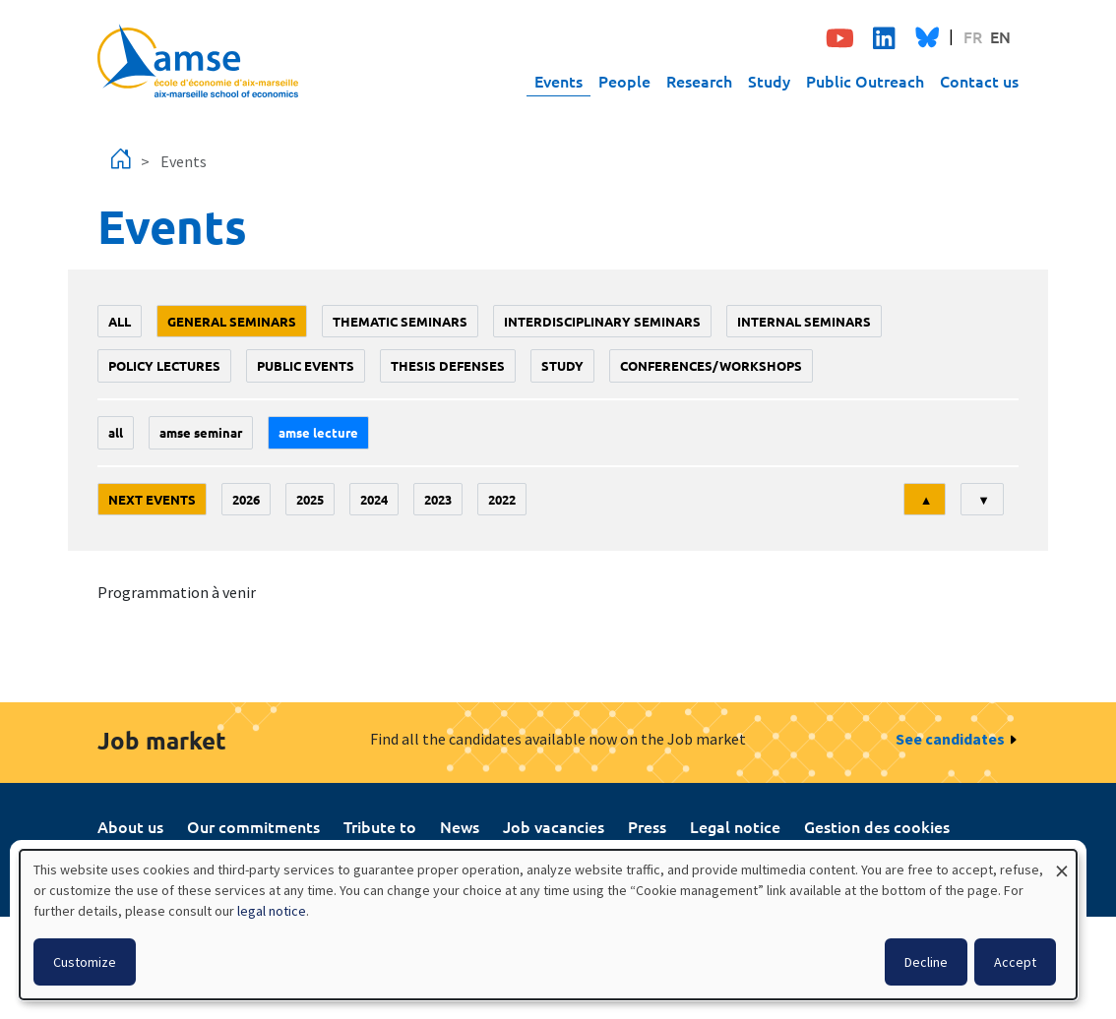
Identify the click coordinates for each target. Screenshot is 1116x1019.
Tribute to (379, 826)
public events (305, 365)
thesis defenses (448, 365)
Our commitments (253, 826)
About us (130, 826)
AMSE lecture (318, 432)
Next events (152, 499)
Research (699, 80)
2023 (438, 499)
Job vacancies (553, 826)
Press (647, 826)
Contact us (979, 80)
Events (558, 80)
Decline (926, 962)
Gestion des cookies (877, 826)
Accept (1015, 962)
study (562, 365)
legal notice (271, 911)
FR (972, 36)
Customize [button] (84, 962)
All (119, 321)
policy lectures (164, 365)
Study (769, 80)
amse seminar (200, 432)
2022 (502, 499)
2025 (310, 499)
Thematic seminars (400, 321)
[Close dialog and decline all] (1062, 862)
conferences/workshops (711, 365)
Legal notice (735, 826)
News (459, 826)
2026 (246, 499)
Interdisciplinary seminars (602, 321)
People (624, 80)
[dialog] (548, 924)
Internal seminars (804, 321)
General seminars (231, 321)
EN (1000, 36)
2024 (374, 499)
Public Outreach (865, 80)
